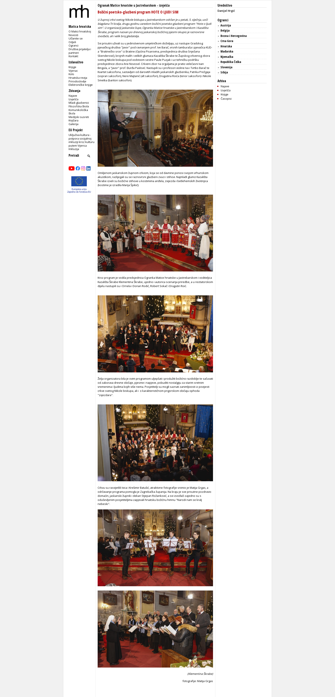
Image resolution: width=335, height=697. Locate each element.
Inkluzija (74, 149)
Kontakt (73, 56)
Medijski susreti (79, 117)
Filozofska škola (79, 106)
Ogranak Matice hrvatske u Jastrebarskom (127, 5)
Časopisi (226, 99)
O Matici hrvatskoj (80, 31)
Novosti (73, 35)
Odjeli (72, 42)
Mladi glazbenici (79, 103)
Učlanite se (76, 38)
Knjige (72, 67)
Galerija (73, 124)
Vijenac (73, 71)
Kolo (71, 74)
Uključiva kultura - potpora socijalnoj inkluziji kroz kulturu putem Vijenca (81, 140)
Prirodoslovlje (77, 81)
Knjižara (73, 120)
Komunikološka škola (78, 111)
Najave (73, 96)
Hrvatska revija (78, 78)
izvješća (164, 5)
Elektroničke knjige (81, 85)
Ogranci (73, 45)
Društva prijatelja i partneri (80, 51)
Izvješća (73, 99)
